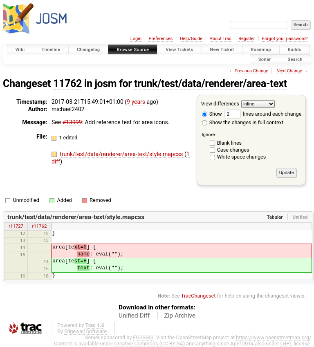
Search (295, 59)
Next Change (289, 71)
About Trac (220, 38)
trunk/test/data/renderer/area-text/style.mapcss (122, 154)
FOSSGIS (143, 337)
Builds (294, 49)
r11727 (16, 226)
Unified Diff (134, 315)
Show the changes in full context (242, 122)
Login (135, 38)
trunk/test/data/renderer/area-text (210, 84)
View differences (220, 104)
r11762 (39, 226)
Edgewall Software (85, 331)
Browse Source (133, 49)
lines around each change (262, 114)
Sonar (264, 59)
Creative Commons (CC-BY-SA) (149, 343)
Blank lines (229, 143)
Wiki (20, 49)
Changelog (88, 49)
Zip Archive (179, 315)
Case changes (233, 150)
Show (212, 114)
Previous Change (251, 71)
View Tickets (179, 49)
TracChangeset (198, 296)
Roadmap (261, 49)
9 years (136, 102)
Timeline (50, 49)
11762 (67, 84)
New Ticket (222, 49)
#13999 (72, 122)
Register (246, 38)
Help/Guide (191, 38)
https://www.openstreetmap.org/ (273, 337)
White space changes (241, 157)
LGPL (286, 343)
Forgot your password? (285, 38)
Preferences (160, 38)
